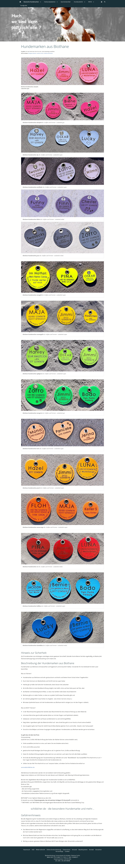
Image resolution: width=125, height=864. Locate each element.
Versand (74, 849)
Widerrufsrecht (40, 849)
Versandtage (59, 851)
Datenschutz (66, 849)
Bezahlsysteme (83, 849)
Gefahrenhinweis (48, 53)
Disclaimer (98, 849)
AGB (33, 849)
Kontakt (91, 849)
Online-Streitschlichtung (54, 849)
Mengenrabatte (32, 53)
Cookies (67, 851)
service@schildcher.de (28, 767)
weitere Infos (40, 53)
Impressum (26, 849)
